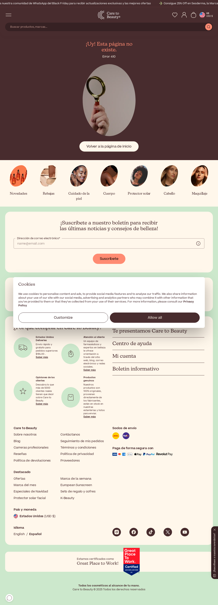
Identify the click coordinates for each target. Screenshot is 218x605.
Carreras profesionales (31, 447)
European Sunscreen (76, 485)
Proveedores (70, 460)
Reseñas (20, 454)
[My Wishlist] (174, 15)
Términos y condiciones (78, 447)
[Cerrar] (214, 528)
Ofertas (19, 478)
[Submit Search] (208, 26)
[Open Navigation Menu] (8, 15)
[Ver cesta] (193, 15)
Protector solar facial (30, 498)
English (19, 534)
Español (35, 534)
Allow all (155, 317)
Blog (17, 441)
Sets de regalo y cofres (77, 491)
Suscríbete (109, 258)
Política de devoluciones (32, 460)
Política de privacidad (77, 454)
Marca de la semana (75, 478)
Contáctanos (70, 434)
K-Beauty (67, 498)
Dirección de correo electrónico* (38, 238)
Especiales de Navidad (31, 491)
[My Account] (184, 15)
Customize (63, 317)
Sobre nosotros (25, 434)
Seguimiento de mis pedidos (82, 441)
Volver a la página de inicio (108, 146)
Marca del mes (25, 485)
